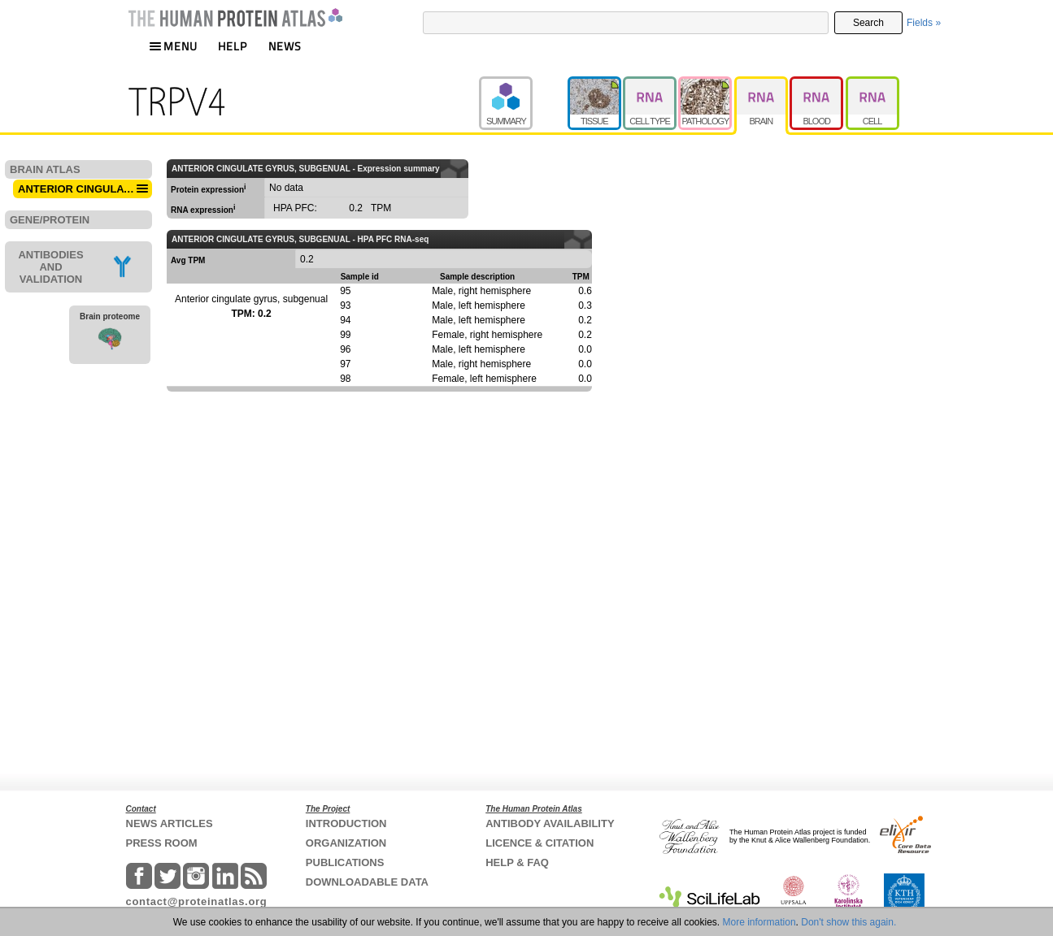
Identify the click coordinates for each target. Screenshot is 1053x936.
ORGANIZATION (346, 843)
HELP (232, 45)
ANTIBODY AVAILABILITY (549, 823)
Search (868, 22)
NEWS (285, 45)
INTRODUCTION (346, 823)
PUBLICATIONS (345, 862)
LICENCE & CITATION (539, 843)
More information (759, 922)
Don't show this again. (848, 922)
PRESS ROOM (162, 843)
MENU (173, 45)
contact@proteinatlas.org (197, 901)
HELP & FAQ (517, 862)
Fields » (924, 22)
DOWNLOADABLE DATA (367, 882)
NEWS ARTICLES (169, 823)
